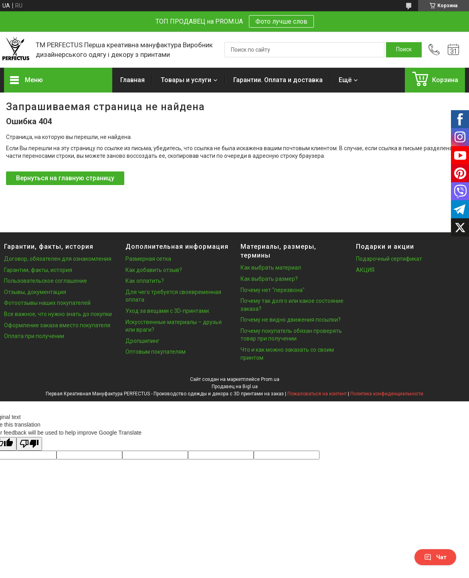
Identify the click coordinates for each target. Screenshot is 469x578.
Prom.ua (270, 379)
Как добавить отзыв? (153, 270)
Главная (132, 80)
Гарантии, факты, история (38, 270)
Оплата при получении (34, 336)
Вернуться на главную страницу (65, 178)
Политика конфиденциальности (386, 394)
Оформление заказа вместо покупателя (57, 325)
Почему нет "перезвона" (273, 290)
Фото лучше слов (281, 21)
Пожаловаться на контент (317, 394)
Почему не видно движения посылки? (291, 319)
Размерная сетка (148, 259)
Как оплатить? (144, 281)
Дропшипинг (142, 341)
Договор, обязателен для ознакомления (57, 259)
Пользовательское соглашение (45, 281)
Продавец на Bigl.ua (235, 386)
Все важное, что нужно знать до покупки (58, 314)
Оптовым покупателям (155, 351)
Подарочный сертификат (389, 259)
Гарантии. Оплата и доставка (278, 80)
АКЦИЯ (365, 270)
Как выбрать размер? (269, 279)
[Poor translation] (29, 444)
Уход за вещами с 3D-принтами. (167, 311)
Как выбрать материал (271, 267)
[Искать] (404, 49)
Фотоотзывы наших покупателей (47, 303)
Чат (435, 557)
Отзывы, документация (35, 292)
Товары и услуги (186, 80)
